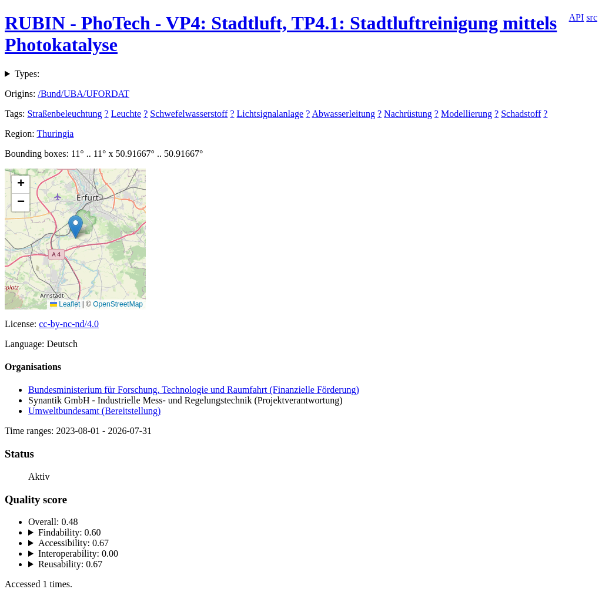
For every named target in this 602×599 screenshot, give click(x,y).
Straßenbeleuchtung (64, 114)
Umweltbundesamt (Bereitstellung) (94, 411)
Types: (27, 74)
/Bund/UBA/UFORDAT (83, 94)
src (591, 17)
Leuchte (126, 114)
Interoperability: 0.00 (78, 553)
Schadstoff (521, 114)
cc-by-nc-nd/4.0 (69, 324)
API (576, 17)
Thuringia (54, 134)
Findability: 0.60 (69, 532)
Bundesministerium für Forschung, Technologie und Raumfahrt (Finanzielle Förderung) (193, 390)
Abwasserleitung (343, 114)
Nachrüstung (408, 114)
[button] (75, 227)
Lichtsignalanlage (269, 114)
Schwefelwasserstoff (189, 114)
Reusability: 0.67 (70, 564)
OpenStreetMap (118, 304)
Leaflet (65, 304)
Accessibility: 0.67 (73, 543)
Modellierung (466, 114)
